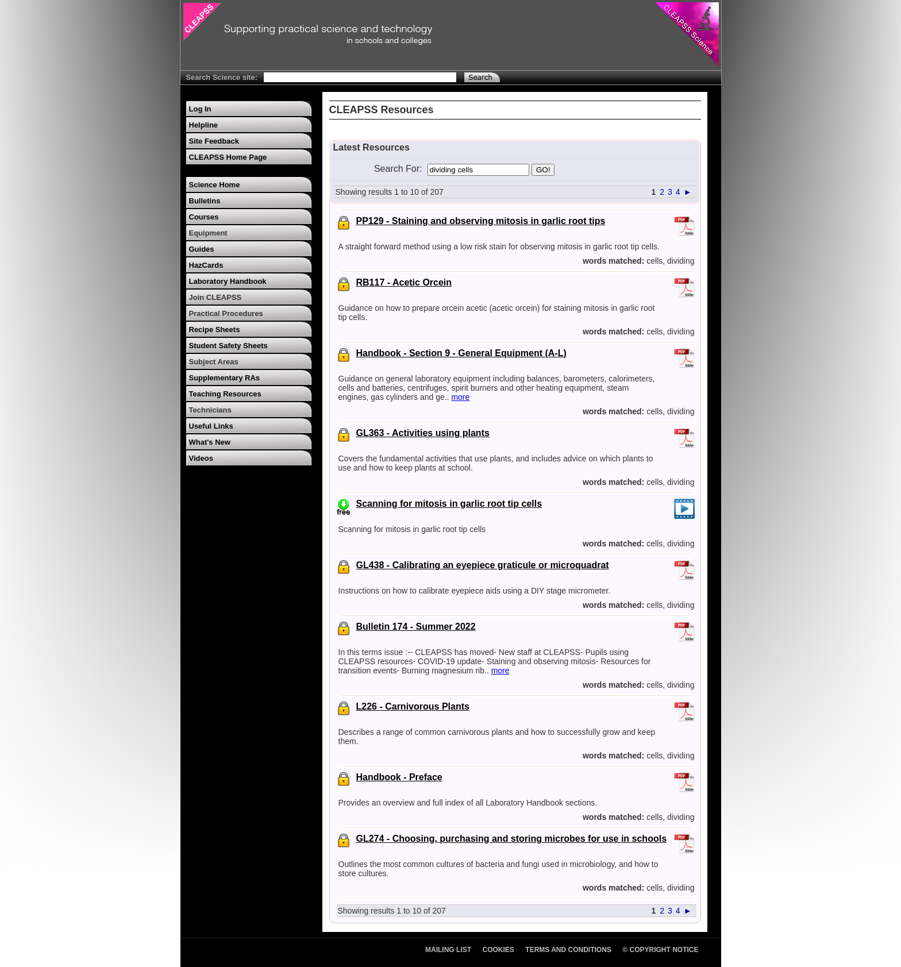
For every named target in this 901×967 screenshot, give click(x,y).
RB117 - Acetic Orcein (404, 282)
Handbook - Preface (399, 777)
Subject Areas (213, 361)
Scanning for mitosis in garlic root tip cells (449, 503)
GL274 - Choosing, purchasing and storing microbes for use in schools (511, 838)
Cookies (498, 950)
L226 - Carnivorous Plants (412, 706)
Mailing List (448, 950)
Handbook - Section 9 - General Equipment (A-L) (461, 353)
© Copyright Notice (660, 950)
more (460, 397)
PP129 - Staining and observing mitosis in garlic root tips (481, 221)
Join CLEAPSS (215, 297)
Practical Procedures (226, 313)
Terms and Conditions (568, 950)
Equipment (208, 233)
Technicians (210, 410)
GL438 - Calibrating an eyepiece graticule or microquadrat (482, 565)
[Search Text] (360, 77)
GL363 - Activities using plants (423, 433)
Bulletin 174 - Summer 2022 (416, 626)
